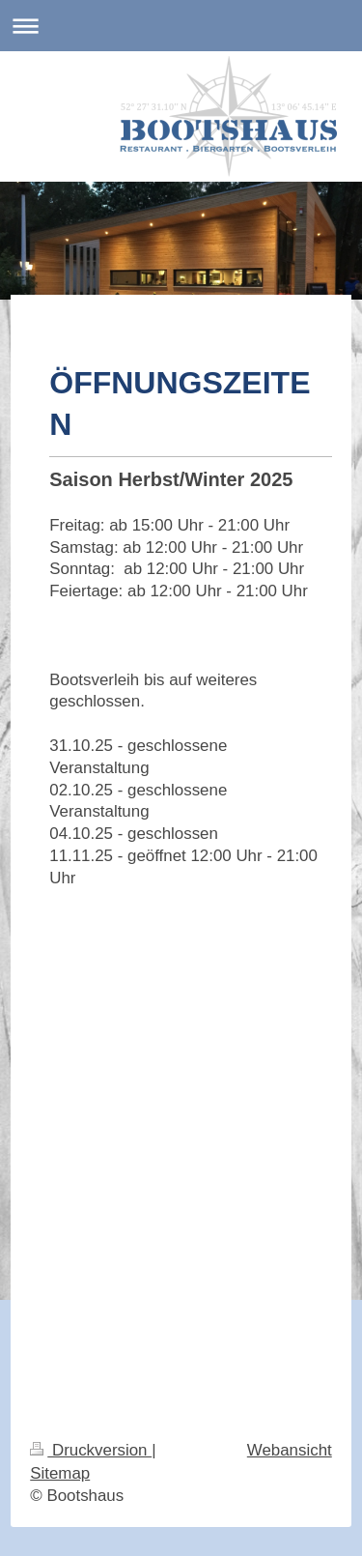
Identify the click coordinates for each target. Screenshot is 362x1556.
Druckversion (91, 1450)
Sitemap (60, 1473)
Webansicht (289, 1450)
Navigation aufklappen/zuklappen (181, 25)
